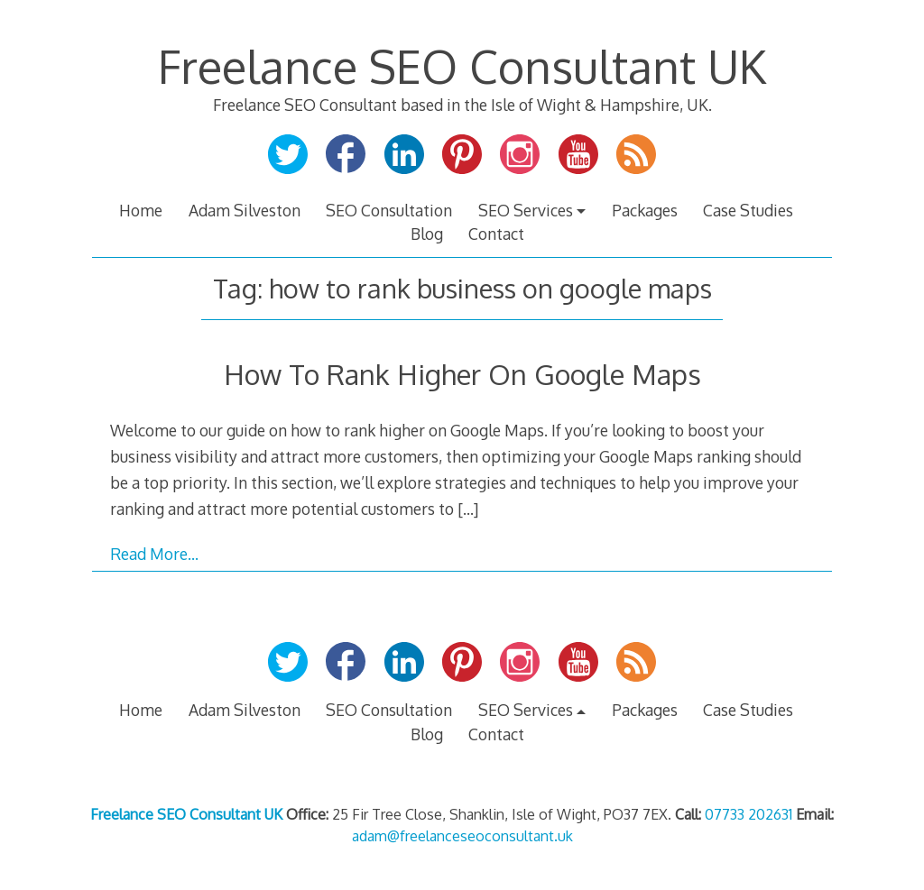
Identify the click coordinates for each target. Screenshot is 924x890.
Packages (645, 210)
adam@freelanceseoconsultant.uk (462, 836)
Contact (496, 233)
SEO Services (525, 210)
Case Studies (748, 210)
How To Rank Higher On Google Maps (462, 373)
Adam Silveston (244, 210)
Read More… (154, 554)
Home (140, 210)
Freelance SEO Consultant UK (462, 66)
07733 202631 (748, 814)
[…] (467, 508)
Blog (427, 233)
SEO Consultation (389, 210)
